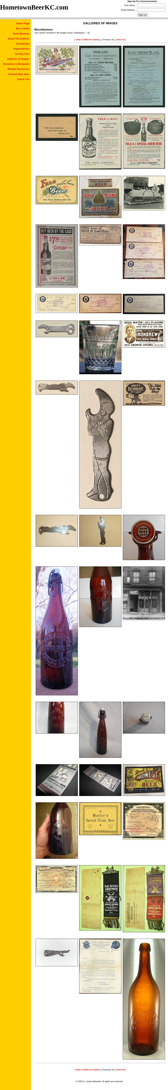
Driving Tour (22, 54)
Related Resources (18, 69)
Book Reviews (21, 33)
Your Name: (129, 5)
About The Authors (18, 38)
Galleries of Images (18, 59)
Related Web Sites (19, 74)
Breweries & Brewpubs (16, 64)
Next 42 (121, 39)
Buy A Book (22, 28)
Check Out (23, 79)
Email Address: (128, 10)
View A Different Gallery (88, 39)
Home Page (22, 23)
